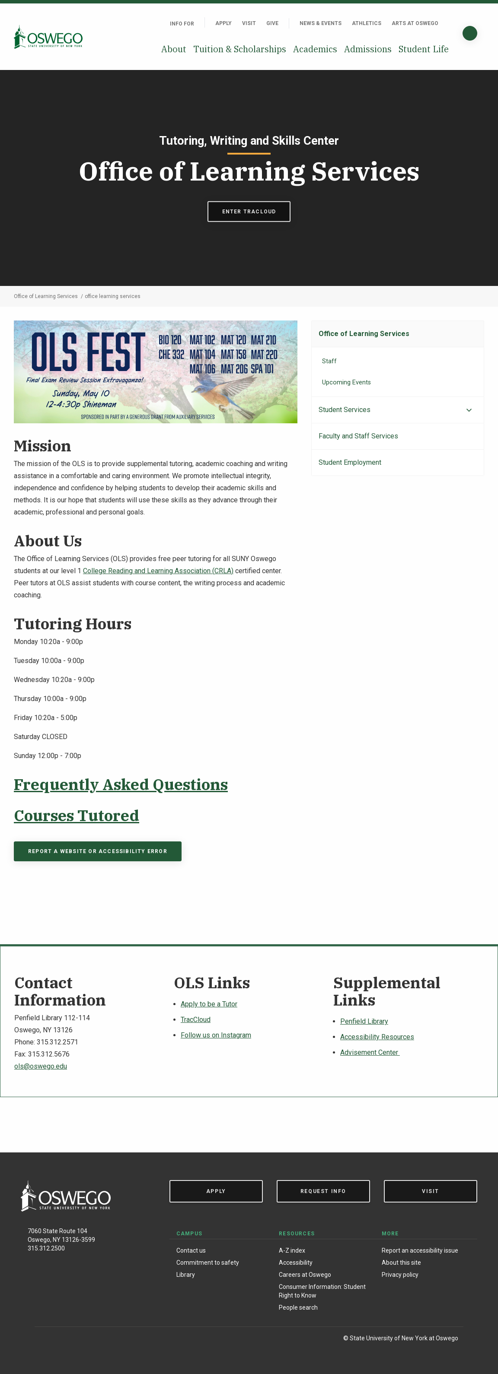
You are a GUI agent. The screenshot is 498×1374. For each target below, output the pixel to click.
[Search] (470, 33)
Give (272, 23)
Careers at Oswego (305, 1274)
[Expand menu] (469, 410)
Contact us (191, 1250)
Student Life (424, 49)
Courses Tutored (76, 815)
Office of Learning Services (364, 334)
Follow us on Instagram (216, 1035)
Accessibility (296, 1262)
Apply (223, 23)
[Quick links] (448, 23)
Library (185, 1274)
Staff (329, 361)
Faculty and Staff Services (358, 436)
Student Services (344, 410)
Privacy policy (400, 1274)
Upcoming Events (346, 382)
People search (298, 1307)
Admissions (368, 49)
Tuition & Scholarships (239, 49)
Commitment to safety (207, 1262)
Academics (315, 49)
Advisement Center (370, 1052)
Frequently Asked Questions (121, 784)
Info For (182, 24)
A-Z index (292, 1250)
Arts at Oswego (415, 23)
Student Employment (350, 462)
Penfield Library (364, 1021)
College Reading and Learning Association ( (148, 571)
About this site (401, 1262)
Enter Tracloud (249, 211)
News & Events (321, 23)
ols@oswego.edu (40, 1066)
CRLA (222, 571)
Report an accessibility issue (420, 1250)
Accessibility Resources (377, 1037)
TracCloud (196, 1019)
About (173, 49)
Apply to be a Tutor (209, 1004)
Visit (249, 23)
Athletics (366, 23)
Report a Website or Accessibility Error (97, 851)
